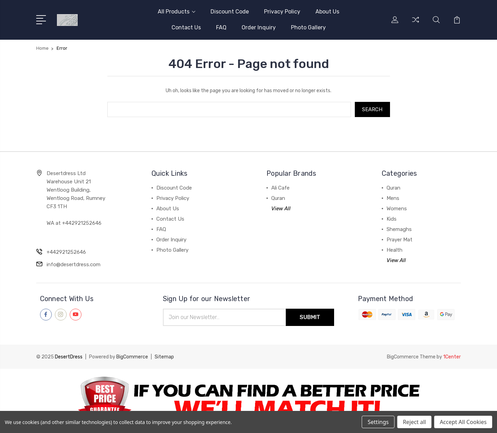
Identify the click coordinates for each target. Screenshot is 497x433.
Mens (393, 198)
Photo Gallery (308, 27)
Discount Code (230, 11)
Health (394, 250)
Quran (278, 198)
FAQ (221, 27)
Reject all (414, 422)
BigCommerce (132, 357)
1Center (452, 357)
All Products (176, 11)
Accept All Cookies (463, 422)
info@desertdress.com (73, 264)
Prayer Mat (399, 240)
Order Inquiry (259, 27)
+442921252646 (66, 252)
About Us (327, 11)
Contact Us (186, 27)
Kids (392, 219)
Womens (397, 208)
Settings (378, 422)
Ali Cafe (280, 188)
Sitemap (164, 357)
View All (281, 208)
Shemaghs (399, 229)
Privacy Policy (282, 11)
